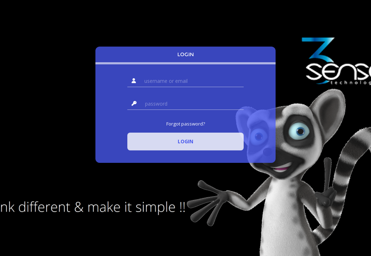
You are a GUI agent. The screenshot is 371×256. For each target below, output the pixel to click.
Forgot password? (185, 124)
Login (185, 54)
